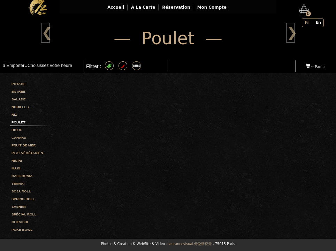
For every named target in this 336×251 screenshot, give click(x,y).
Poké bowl (22, 229)
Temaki (18, 183)
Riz (14, 114)
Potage (19, 84)
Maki (16, 168)
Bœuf (17, 130)
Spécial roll (24, 214)
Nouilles (20, 107)
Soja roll (21, 191)
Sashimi (19, 206)
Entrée (18, 91)
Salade (18, 99)
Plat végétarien (27, 153)
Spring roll (23, 199)
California (22, 176)
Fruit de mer (24, 145)
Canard (19, 137)
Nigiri (17, 160)
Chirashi (20, 222)
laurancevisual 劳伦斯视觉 (190, 244)
